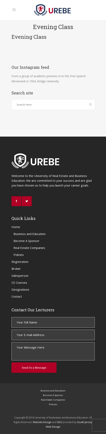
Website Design (42, 422)
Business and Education (29, 234)
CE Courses (19, 282)
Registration (19, 262)
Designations (20, 289)
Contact (16, 296)
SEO (59, 422)
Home (15, 227)
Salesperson (19, 276)
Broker (16, 269)
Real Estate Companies (29, 248)
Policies (18, 255)
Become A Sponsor (26, 241)
